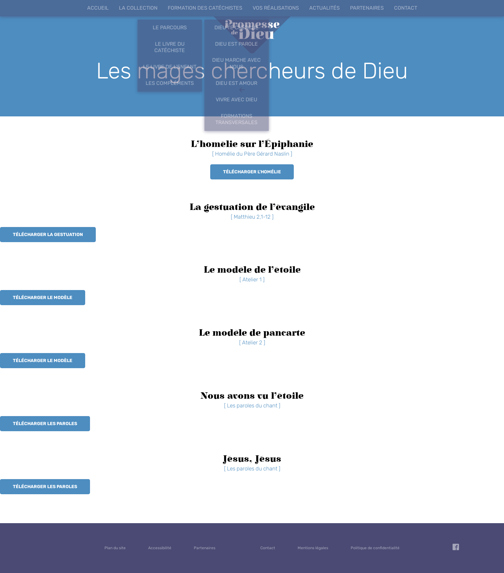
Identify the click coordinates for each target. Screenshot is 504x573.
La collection (138, 8)
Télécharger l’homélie (252, 172)
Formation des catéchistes (205, 8)
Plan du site (115, 548)
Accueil (98, 8)
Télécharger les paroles (45, 423)
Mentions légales (313, 548)
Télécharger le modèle (42, 297)
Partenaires (367, 8)
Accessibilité (159, 548)
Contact (405, 8)
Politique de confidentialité (375, 548)
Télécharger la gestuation (48, 234)
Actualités (324, 8)
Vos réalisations (276, 8)
